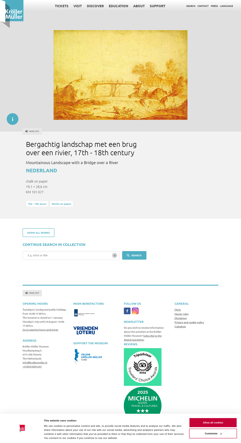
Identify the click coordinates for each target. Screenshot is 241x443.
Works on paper (61, 203)
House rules (182, 313)
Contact (203, 5)
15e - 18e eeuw (37, 203)
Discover (95, 6)
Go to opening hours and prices (40, 329)
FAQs (178, 309)
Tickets (61, 6)
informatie (11, 117)
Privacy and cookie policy (189, 322)
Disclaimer (181, 318)
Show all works (38, 232)
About (139, 6)
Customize (213, 422)
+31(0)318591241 (32, 366)
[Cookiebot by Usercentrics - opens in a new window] (21, 436)
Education (118, 6)
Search (190, 5)
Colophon (180, 326)
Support (157, 6)
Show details (51, 436)
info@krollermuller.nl (35, 362)
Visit (77, 6)
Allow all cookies (213, 411)
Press (214, 5)
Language (226, 5)
